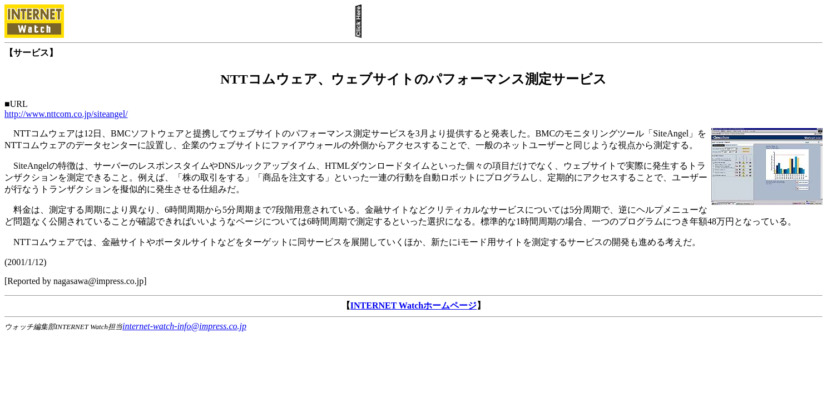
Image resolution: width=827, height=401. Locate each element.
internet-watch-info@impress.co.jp (184, 326)
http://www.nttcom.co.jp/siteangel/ (66, 114)
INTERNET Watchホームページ (413, 305)
